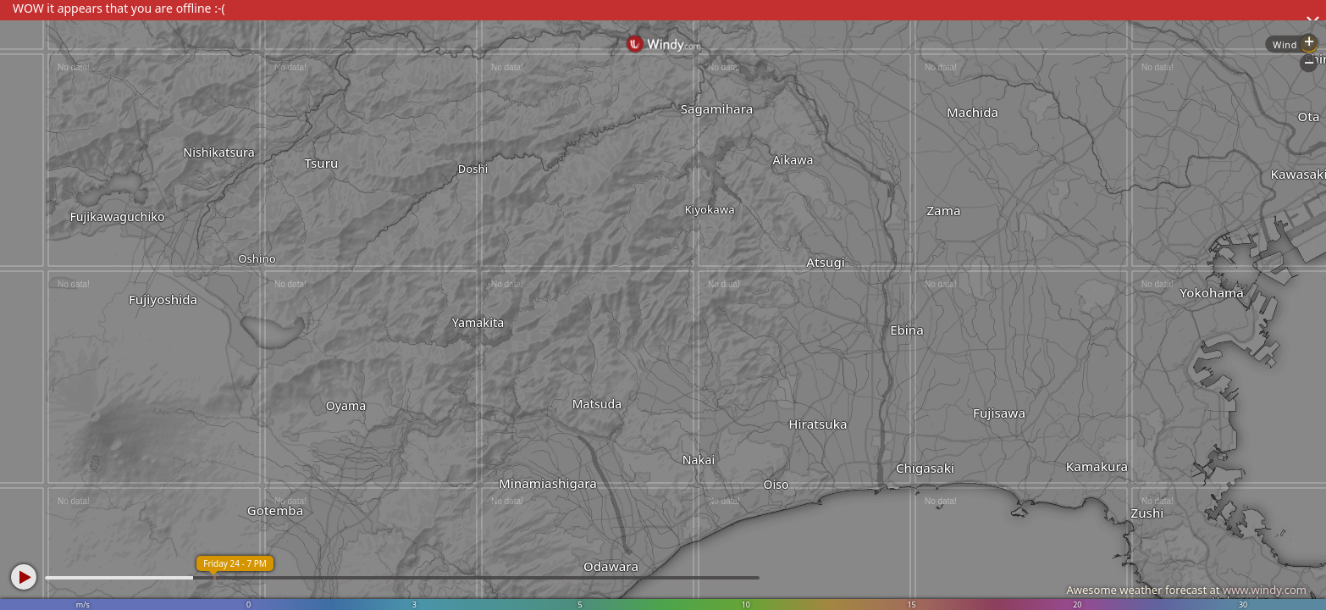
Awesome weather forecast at (1186, 589)
